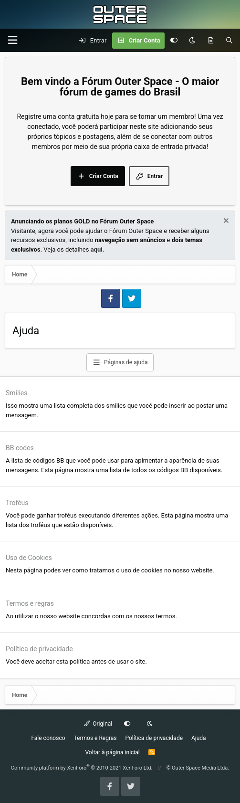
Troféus (17, 503)
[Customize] (174, 40)
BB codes (20, 448)
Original (98, 723)
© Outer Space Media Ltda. (198, 768)
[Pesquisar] (229, 40)
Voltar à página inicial (112, 752)
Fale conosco (48, 738)
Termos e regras (30, 603)
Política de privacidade (39, 649)
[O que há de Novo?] (210, 40)
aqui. (97, 249)
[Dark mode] (192, 40)
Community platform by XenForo (82, 768)
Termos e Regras (95, 738)
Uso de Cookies (29, 557)
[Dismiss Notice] (225, 222)
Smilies (16, 393)
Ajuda (198, 738)
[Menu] (12, 40)
